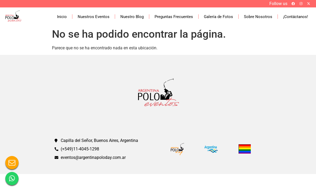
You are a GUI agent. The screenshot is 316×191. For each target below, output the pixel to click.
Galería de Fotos (218, 16)
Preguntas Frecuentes (174, 16)
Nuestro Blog (132, 16)
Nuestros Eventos (93, 16)
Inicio (62, 16)
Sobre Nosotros (258, 16)
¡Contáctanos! (295, 16)
